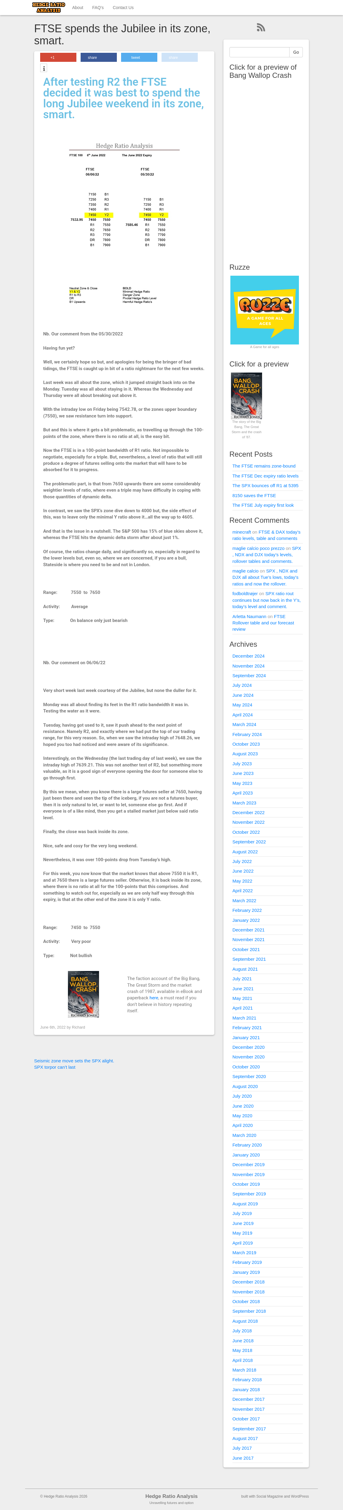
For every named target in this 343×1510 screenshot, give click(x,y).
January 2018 (246, 1389)
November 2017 (248, 1409)
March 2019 (244, 1252)
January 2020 (246, 1154)
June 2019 (243, 1223)
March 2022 (244, 900)
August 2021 (245, 969)
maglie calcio (245, 570)
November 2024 (248, 665)
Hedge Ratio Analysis (171, 1496)
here (153, 998)
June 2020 (243, 1106)
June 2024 (243, 695)
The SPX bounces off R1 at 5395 (265, 485)
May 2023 (242, 783)
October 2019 (246, 1184)
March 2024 (244, 724)
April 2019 (242, 1242)
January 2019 (246, 1272)
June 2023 (243, 773)
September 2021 (249, 959)
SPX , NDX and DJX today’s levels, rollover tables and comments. (266, 555)
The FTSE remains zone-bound (264, 465)
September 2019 (249, 1193)
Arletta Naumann (249, 616)
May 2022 (242, 880)
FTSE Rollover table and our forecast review (263, 623)
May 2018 (242, 1350)
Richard (78, 1027)
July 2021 (242, 978)
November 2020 (248, 1056)
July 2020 (242, 1096)
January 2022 (246, 920)
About (77, 7)
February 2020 (247, 1144)
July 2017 (242, 1448)
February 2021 (247, 1027)
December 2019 (248, 1164)
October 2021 (246, 949)
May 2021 (242, 998)
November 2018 (248, 1291)
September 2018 (249, 1311)
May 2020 (242, 1115)
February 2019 (247, 1262)
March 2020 (244, 1135)
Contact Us (123, 7)
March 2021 (244, 1017)
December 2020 (248, 1047)
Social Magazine (269, 1496)
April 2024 (242, 714)
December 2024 (248, 655)
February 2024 (247, 734)
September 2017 (249, 1428)
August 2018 (245, 1321)
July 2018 (242, 1330)
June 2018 (243, 1340)
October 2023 (246, 744)
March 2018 (244, 1369)
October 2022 (246, 832)
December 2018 (248, 1281)
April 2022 (242, 890)
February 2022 (247, 910)
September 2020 (249, 1076)
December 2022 (248, 812)
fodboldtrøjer (245, 593)
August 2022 (245, 851)
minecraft (241, 532)
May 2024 (242, 704)
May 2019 (242, 1233)
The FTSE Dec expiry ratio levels (265, 475)
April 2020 (242, 1125)
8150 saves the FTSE (254, 495)
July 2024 (242, 685)
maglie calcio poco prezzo (258, 548)
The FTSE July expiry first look (263, 505)
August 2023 (245, 753)
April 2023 (242, 792)
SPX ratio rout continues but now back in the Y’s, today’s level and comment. (266, 600)
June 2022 (243, 871)
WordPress (300, 1496)
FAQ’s (98, 7)
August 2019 (245, 1203)
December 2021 (248, 929)
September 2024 (249, 675)
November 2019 (248, 1174)
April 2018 (242, 1360)
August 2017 (245, 1438)
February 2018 (247, 1379)
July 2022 (242, 861)
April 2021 (242, 1007)
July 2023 (242, 763)
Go (296, 52)
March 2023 (244, 802)
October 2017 (246, 1418)
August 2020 (245, 1086)
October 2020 (246, 1066)
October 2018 (246, 1301)
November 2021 (248, 939)
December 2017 (248, 1399)
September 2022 (249, 841)
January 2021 (246, 1037)
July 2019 (242, 1213)
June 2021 (243, 988)
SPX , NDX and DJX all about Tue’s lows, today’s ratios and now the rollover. (265, 577)
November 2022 (248, 822)
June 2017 (243, 1458)
